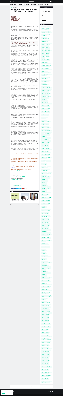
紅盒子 (47, 219)
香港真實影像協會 (44, 231)
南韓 (43, 298)
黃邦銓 (43, 95)
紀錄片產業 (43, 40)
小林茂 (43, 317)
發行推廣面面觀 (44, 75)
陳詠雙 (46, 373)
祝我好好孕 (47, 351)
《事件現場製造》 (44, 250)
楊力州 (46, 146)
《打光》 (43, 178)
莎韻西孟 (46, 357)
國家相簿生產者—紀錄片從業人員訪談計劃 (47, 32)
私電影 (50, 89)
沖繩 (46, 341)
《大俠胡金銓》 (48, 173)
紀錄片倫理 (47, 49)
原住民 (48, 40)
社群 (43, 351)
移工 (50, 69)
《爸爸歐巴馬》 (44, 274)
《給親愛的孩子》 (44, 184)
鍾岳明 (46, 370)
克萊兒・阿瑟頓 (44, 195)
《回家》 (43, 173)
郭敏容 (47, 92)
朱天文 (43, 333)
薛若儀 (43, 362)
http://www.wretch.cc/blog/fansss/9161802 (16, 170)
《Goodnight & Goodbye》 (45, 98)
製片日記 (47, 362)
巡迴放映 (46, 123)
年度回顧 (46, 319)
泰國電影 (48, 342)
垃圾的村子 (43, 311)
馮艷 (43, 234)
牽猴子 (46, 347)
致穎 (43, 356)
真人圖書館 (48, 112)
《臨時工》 (47, 278)
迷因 (50, 367)
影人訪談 (47, 142)
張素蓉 (46, 321)
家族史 (46, 316)
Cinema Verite (44, 237)
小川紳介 (47, 201)
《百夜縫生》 (44, 277)
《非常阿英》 (44, 286)
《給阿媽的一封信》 (44, 185)
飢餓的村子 (43, 376)
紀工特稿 (47, 218)
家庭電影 (43, 108)
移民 (43, 71)
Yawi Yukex (43, 247)
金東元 (43, 227)
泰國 (50, 341)
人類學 (49, 192)
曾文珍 (46, 329)
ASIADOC (43, 161)
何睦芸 (43, 194)
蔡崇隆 (43, 222)
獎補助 (43, 348)
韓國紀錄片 (48, 230)
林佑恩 (46, 145)
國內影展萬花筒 (44, 35)
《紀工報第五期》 (14, 7)
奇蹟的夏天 (48, 200)
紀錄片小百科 (44, 90)
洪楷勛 (43, 344)
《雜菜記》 (49, 284)
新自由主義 (43, 210)
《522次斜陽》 (44, 138)
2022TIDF (47, 95)
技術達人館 (48, 108)
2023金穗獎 (49, 96)
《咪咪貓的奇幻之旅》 (45, 255)
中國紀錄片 (43, 103)
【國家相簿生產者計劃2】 (45, 55)
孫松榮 (47, 314)
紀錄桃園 (43, 219)
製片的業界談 (47, 154)
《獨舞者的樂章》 (44, 276)
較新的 (11, 204)
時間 (50, 87)
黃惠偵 (46, 378)
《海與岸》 (43, 270)
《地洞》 (43, 256)
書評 (47, 124)
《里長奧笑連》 (44, 284)
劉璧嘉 (43, 293)
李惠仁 (43, 213)
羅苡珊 (43, 60)
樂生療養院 (47, 215)
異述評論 (48, 31)
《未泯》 (48, 268)
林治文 (43, 146)
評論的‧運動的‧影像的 (12, 1)
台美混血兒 (43, 304)
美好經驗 (25, 25)
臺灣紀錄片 (43, 72)
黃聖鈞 (50, 381)
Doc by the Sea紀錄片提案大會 (46, 135)
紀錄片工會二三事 (44, 50)
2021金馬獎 (43, 80)
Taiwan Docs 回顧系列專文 (45, 115)
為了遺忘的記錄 (48, 149)
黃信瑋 (43, 378)
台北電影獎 (47, 105)
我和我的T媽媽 (44, 209)
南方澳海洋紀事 (48, 296)
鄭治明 (43, 370)
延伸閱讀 (47, 320)
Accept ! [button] (3, 393)
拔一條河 (48, 209)
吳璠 (46, 307)
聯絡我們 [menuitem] (48, 4)
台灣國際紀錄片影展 (45, 41)
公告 (43, 123)
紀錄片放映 (43, 127)
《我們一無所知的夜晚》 (45, 265)
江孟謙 (43, 341)
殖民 (47, 338)
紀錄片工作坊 (44, 77)
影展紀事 (43, 47)
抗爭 (47, 87)
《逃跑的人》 (48, 281)
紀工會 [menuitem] (45, 4)
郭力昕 (43, 369)
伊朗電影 (43, 292)
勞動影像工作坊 (44, 295)
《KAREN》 (43, 249)
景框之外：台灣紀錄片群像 (45, 109)
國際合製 (43, 200)
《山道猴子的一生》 (44, 261)
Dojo (43, 238)
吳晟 (43, 307)
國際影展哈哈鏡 (19, 185)
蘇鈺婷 (43, 154)
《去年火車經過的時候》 (45, 81)
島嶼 (43, 319)
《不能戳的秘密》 (44, 172)
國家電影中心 (47, 106)
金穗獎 (43, 93)
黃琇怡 (43, 235)
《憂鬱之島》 (44, 141)
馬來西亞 (43, 53)
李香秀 (43, 145)
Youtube (48, 247)
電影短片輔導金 (48, 375)
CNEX (43, 133)
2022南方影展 (44, 96)
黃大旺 (46, 234)
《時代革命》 (44, 268)
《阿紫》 (43, 86)
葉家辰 (46, 359)
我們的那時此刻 (44, 207)
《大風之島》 (48, 256)
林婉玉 (43, 126)
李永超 (46, 144)
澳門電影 (47, 345)
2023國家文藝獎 (44, 160)
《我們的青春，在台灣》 (45, 84)
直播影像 (48, 350)
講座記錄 (47, 60)
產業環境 (48, 47)
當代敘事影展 (44, 350)
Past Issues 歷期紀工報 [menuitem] (27, 4)
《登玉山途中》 (44, 182)
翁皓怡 (47, 354)
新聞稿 (49, 326)
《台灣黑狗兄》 (44, 253)
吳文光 (47, 305)
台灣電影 (48, 302)
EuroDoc (43, 240)
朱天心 (47, 332)
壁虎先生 (43, 56)
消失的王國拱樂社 (44, 216)
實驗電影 (43, 201)
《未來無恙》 (44, 63)
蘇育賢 (48, 77)
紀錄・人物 (43, 31)
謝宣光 (46, 364)
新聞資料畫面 (44, 327)
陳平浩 (43, 46)
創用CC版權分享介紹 (44, 197)
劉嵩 (50, 197)
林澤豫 (46, 213)
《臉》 (43, 278)
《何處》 (49, 172)
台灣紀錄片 (44, 26)
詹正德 (46, 78)
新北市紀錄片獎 (44, 326)
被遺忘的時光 (44, 224)
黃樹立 (46, 379)
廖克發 (49, 50)
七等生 (43, 102)
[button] (10, 4)
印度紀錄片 (43, 299)
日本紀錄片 (43, 124)
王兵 (49, 216)
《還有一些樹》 (48, 65)
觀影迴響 (43, 129)
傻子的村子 (48, 292)
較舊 (38, 204)
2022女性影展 (49, 80)
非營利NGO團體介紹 (48, 130)
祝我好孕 (43, 353)
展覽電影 (47, 317)
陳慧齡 (43, 228)
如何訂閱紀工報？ (44, 313)
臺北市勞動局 (47, 356)
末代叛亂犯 (43, 332)
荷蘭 (43, 357)
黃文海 (43, 379)
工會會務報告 (44, 34)
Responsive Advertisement (31, 386)
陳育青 (46, 155)
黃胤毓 (43, 382)
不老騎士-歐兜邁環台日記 (45, 289)
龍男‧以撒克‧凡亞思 (48, 157)
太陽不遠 (48, 311)
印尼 (46, 298)
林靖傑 (43, 215)
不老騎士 (48, 287)
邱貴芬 (47, 225)
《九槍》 (48, 138)
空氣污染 (46, 151)
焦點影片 (43, 28)
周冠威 (49, 307)
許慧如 (43, 155)
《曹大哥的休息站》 (44, 179)
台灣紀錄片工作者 (48, 74)
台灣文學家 (48, 86)
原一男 (43, 198)
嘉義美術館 (43, 310)
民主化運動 (47, 111)
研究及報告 (48, 28)
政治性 (48, 323)
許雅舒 (43, 364)
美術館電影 (43, 354)
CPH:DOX (47, 235)
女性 (43, 49)
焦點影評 (43, 112)
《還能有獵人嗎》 (44, 283)
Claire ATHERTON (47, 133)
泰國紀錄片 (43, 342)
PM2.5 (48, 169)
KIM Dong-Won (44, 169)
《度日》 (48, 176)
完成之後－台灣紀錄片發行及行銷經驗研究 (47, 43)
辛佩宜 (46, 367)
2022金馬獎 (47, 68)
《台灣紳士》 (44, 252)
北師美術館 (43, 296)
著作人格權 (43, 360)
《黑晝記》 (49, 286)
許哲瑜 (46, 363)
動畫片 (46, 293)
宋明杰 (43, 316)
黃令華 (47, 53)
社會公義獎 (48, 66)
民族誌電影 (43, 339)
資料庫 (46, 366)
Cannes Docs (48, 161)
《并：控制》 (44, 176)
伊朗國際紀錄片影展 (48, 290)
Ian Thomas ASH (44, 136)
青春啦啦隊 (43, 230)
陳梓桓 (46, 228)
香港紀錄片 (48, 52)
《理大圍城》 (44, 121)
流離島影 (47, 148)
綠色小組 (43, 92)
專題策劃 (48, 26)
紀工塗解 (48, 44)
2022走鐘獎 (43, 132)
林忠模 (47, 56)
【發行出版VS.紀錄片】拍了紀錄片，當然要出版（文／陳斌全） (34, 200)
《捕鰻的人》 (44, 267)
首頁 (11, 7)
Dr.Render (43, 65)
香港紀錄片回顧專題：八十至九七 (46, 233)
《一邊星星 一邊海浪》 (45, 117)
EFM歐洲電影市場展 (48, 238)
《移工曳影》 (49, 277)
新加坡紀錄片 (48, 324)
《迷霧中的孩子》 (44, 190)
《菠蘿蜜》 (49, 187)
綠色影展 (47, 353)
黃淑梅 (50, 234)
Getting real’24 (44, 166)
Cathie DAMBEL (44, 163)
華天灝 (43, 359)
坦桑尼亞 (48, 310)
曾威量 (43, 329)
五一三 (43, 290)
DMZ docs (48, 237)
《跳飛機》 (43, 281)
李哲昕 (47, 212)
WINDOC (48, 246)
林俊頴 (46, 335)
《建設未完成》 (44, 264)
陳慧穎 (48, 63)
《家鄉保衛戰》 (44, 175)
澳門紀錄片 (43, 149)
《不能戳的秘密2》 (44, 170)
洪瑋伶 (46, 344)
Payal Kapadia (44, 241)
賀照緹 (43, 52)
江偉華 (43, 89)
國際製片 (48, 141)
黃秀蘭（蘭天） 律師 (44, 381)
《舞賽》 (43, 280)
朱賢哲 (43, 111)
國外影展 (43, 87)
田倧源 (43, 218)
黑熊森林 (43, 157)
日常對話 (48, 210)
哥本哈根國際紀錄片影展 (45, 308)
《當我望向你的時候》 (45, 181)
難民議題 (43, 375)
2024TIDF (49, 160)
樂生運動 (43, 338)
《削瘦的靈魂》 (44, 99)
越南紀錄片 (43, 225)
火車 (46, 89)
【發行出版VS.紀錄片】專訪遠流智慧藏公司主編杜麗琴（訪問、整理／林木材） (15, 200)
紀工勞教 (43, 44)
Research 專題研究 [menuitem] (33, 4)
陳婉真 (43, 130)
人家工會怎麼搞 (44, 192)
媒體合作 (49, 313)
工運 (49, 203)
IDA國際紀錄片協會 (44, 167)
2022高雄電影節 (49, 132)
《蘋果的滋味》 (44, 188)
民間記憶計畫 (48, 339)
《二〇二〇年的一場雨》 (45, 139)
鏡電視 (47, 129)
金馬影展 (47, 227)
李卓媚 (43, 144)
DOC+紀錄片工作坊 (44, 62)
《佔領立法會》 (44, 120)
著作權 (47, 360)
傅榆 (43, 105)
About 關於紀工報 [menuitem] (21, 4)
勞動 (47, 46)
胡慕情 (46, 71)
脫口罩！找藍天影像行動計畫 (45, 221)
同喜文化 (43, 305)
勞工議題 (49, 295)
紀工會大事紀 (44, 152)
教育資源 (43, 324)
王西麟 (46, 348)
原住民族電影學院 (44, 301)
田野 (50, 348)
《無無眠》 (48, 273)
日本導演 (43, 212)
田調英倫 (43, 66)
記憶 (43, 78)
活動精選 (43, 148)
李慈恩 (46, 333)
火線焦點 (46, 69)
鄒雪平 (46, 369)
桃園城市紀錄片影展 (48, 336)
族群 (48, 34)
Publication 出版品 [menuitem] (40, 4)
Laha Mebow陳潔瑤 (48, 240)
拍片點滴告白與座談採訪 (45, 38)
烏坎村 (43, 347)
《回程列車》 (44, 83)
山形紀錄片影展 (44, 203)
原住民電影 (47, 198)
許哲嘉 (43, 363)
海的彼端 (43, 345)
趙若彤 (43, 367)
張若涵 (43, 204)
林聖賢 (43, 336)
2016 (43, 68)
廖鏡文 (43, 320)
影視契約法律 (44, 323)
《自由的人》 (44, 187)
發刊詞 (46, 126)
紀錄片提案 (49, 90)
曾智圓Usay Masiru (44, 330)
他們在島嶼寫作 (48, 103)
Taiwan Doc (47, 114)
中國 (46, 102)
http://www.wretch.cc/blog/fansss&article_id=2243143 (18, 176)
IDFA (43, 114)
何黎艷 (46, 194)
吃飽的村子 (48, 304)
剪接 (43, 69)
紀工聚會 (43, 58)
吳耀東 (43, 106)
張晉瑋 (43, 321)
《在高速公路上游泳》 (45, 101)
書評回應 (48, 327)
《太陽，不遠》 (44, 258)
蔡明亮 (46, 222)
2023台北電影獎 (44, 158)
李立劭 (43, 335)
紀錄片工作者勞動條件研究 (45, 59)
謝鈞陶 (43, 366)
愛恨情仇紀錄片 (44, 206)
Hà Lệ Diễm (49, 166)
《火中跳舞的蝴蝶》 (44, 271)
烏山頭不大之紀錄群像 (45, 29)
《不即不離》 (44, 118)
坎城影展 (43, 142)
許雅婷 (48, 224)
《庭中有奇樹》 (48, 262)
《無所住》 (43, 273)
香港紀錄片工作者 (48, 93)
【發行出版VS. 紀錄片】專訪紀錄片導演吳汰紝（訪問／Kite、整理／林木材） (24, 200)
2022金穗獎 (48, 72)
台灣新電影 (43, 302)
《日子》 (47, 178)
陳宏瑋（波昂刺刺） (48, 372)
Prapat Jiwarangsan (44, 243)
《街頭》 (48, 121)
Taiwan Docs (44, 246)
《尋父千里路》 (44, 259)
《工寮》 (43, 74)
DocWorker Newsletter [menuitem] (14, 4)
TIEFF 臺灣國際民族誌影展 (45, 244)
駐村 (47, 376)
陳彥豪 (43, 373)
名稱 (42, 15)
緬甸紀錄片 (48, 127)
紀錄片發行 (49, 152)
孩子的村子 (43, 314)
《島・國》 (43, 262)
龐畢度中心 (47, 382)
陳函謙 (43, 372)
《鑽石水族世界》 (44, 191)
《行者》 (47, 280)
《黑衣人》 (43, 287)
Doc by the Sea (44, 164)
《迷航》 (49, 188)
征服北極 (47, 204)
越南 (50, 366)
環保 (43, 151)
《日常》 (48, 267)
